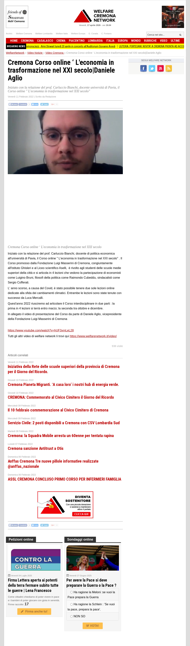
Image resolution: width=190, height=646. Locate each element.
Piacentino (77, 40)
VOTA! (92, 625)
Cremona (27, 40)
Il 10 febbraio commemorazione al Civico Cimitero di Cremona (58, 410)
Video (163, 40)
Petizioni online (21, 539)
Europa (123, 40)
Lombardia (95, 40)
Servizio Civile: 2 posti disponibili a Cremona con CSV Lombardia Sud (64, 423)
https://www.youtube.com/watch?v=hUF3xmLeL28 (41, 330)
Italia (110, 40)
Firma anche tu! (34, 611)
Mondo (136, 40)
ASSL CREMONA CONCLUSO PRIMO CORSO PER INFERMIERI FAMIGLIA (64, 479)
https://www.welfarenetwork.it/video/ (93, 336)
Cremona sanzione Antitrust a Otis (35, 448)
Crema (60, 40)
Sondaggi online (80, 539)
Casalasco (45, 40)
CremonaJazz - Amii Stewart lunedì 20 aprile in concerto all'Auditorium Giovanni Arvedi (72, 46)
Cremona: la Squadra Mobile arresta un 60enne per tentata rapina (61, 435)
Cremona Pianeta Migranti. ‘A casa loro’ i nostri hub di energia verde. (63, 384)
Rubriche (150, 40)
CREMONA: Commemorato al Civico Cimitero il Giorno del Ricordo (61, 397)
